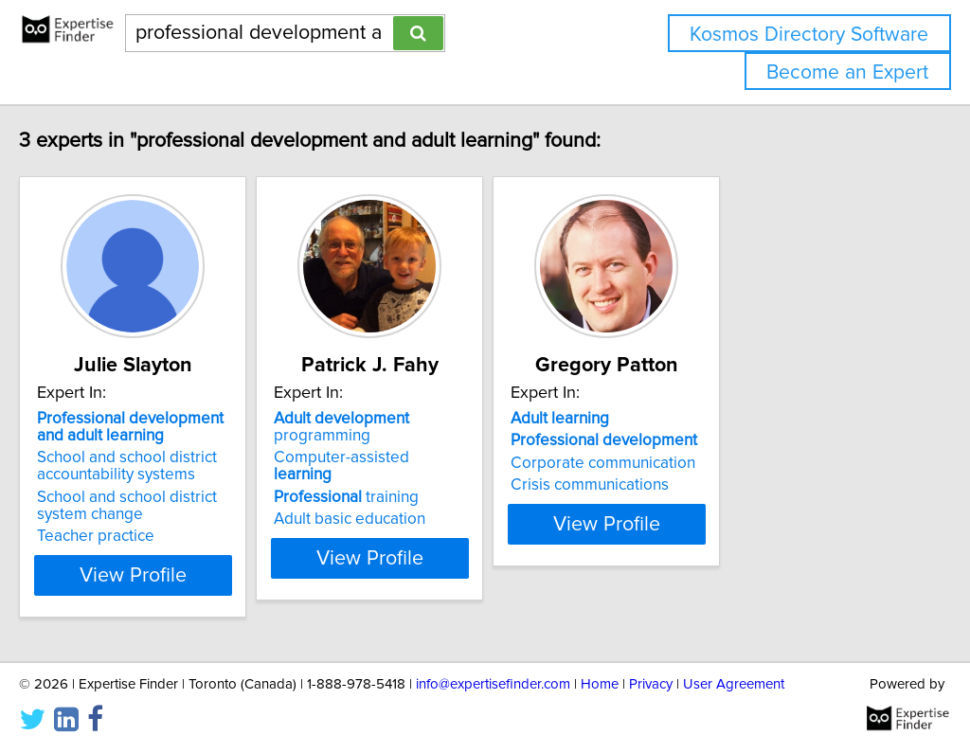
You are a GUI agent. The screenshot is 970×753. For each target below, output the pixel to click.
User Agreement (733, 684)
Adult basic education (436, 484)
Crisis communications (724, 484)
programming (479, 418)
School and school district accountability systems (167, 466)
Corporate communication (737, 463)
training (433, 463)
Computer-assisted (459, 440)
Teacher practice (135, 536)
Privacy (651, 684)
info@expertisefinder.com (493, 684)
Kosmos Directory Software (809, 35)
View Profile (196, 575)
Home (600, 684)
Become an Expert (847, 72)
